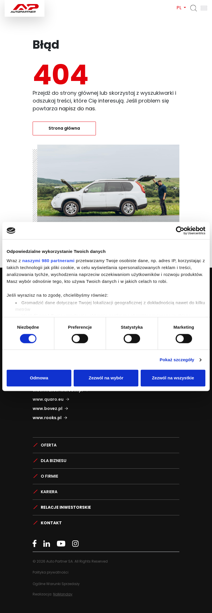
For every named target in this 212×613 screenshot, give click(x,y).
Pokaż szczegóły (177, 359)
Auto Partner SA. (23, 3)
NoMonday (62, 594)
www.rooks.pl (47, 418)
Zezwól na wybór (106, 378)
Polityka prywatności (50, 572)
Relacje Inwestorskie (66, 507)
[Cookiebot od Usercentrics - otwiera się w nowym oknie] (180, 230)
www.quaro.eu (48, 399)
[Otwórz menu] (204, 8)
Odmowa (39, 378)
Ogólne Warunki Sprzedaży (56, 583)
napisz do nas (77, 108)
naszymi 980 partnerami (48, 260)
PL (179, 7)
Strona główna (64, 128)
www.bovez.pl (47, 408)
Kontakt (51, 523)
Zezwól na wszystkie (173, 378)
